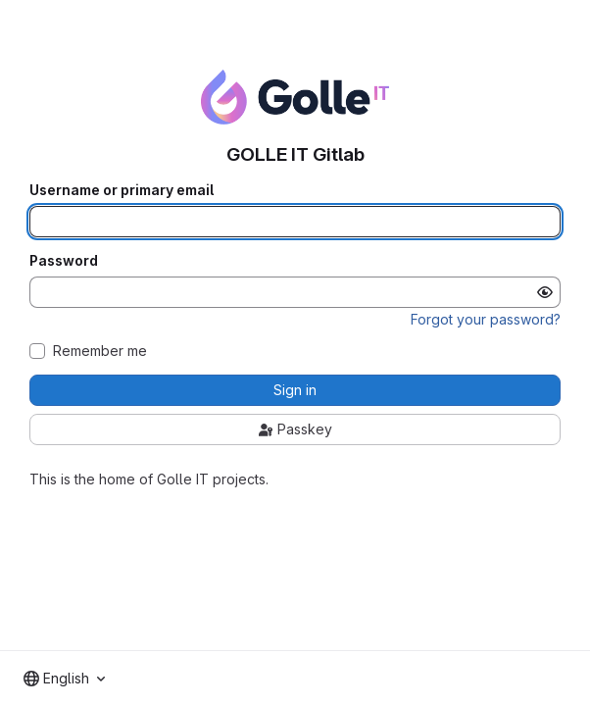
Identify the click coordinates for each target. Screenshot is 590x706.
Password (63, 261)
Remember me (100, 351)
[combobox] (64, 678)
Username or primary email (121, 190)
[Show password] (545, 292)
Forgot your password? (486, 319)
